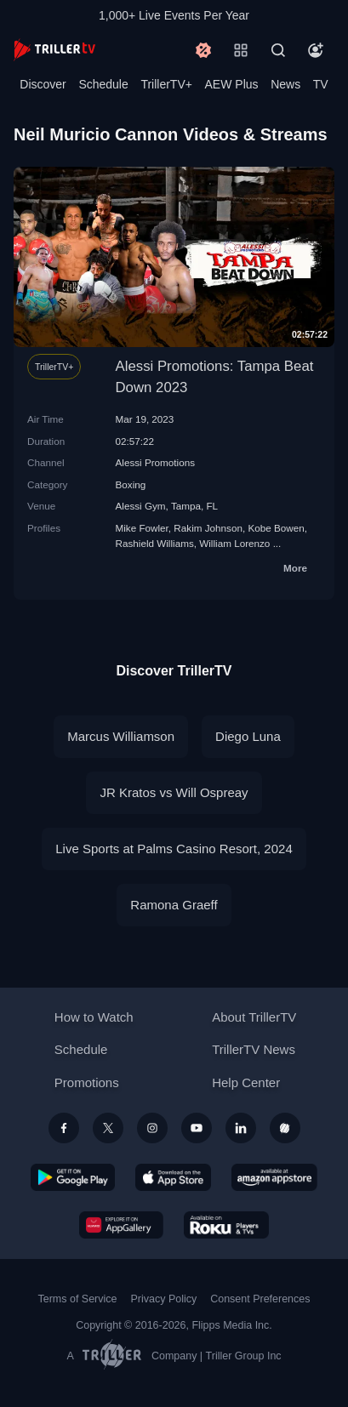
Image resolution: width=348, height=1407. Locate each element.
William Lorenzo (234, 543)
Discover (43, 84)
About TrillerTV (254, 1017)
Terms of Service (77, 1299)
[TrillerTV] (54, 50)
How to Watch (94, 1017)
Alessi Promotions (156, 462)
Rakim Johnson (208, 527)
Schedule (103, 84)
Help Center (246, 1082)
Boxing (131, 484)
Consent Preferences (260, 1299)
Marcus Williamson (120, 736)
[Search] (278, 50)
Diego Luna (248, 736)
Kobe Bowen (276, 527)
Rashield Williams (155, 543)
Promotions (86, 1082)
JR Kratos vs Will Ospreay (174, 792)
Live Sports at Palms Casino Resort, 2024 (173, 848)
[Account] (315, 50)
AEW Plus (232, 84)
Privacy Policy (163, 1299)
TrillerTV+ (166, 84)
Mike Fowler (142, 527)
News (285, 84)
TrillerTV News (253, 1049)
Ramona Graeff (173, 904)
